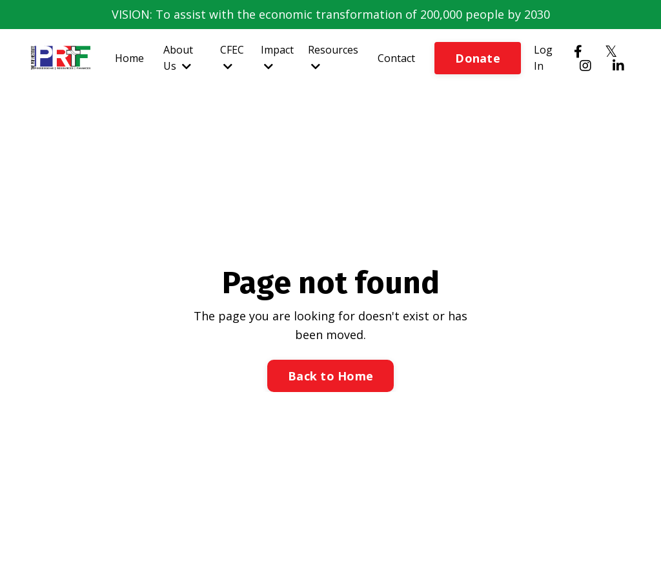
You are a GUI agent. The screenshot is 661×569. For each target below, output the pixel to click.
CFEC (232, 57)
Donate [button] (477, 58)
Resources (333, 57)
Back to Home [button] (330, 376)
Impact (277, 57)
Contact (396, 58)
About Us (178, 58)
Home (129, 58)
